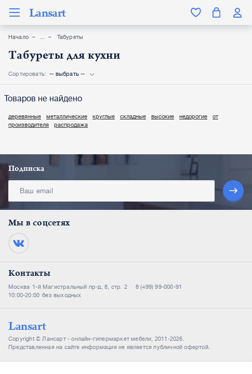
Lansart (47, 12)
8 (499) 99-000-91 (159, 287)
